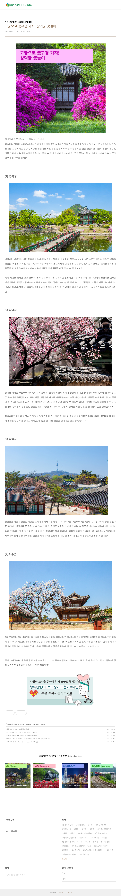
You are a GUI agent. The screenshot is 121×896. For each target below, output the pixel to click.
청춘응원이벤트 (69, 854)
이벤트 (110, 850)
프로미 (66, 850)
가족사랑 (76, 850)
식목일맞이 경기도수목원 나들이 (17, 729)
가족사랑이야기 (12, 724)
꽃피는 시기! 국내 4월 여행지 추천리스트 (20, 732)
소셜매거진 (84, 854)
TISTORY (61, 892)
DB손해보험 (68, 824)
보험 (85, 829)
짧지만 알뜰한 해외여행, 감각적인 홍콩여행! (21, 735)
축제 (96, 841)
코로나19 (67, 829)
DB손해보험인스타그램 (72, 841)
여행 (65, 833)
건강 (77, 829)
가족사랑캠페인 (101, 846)
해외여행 (95, 837)
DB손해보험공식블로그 (94, 850)
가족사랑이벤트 (105, 829)
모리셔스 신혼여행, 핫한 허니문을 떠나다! (20, 741)
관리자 (70, 892)
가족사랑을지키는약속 (82, 846)
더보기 (64, 859)
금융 (88, 841)
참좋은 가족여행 (25, 724)
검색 (56, 874)
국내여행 (106, 841)
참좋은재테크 (101, 833)
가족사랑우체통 (85, 833)
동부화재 (83, 837)
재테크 (66, 846)
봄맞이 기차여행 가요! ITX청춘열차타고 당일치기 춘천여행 (26, 738)
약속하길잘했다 (69, 837)
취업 (73, 833)
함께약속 (81, 824)
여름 (105, 837)
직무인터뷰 (101, 824)
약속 (92, 829)
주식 (91, 824)
